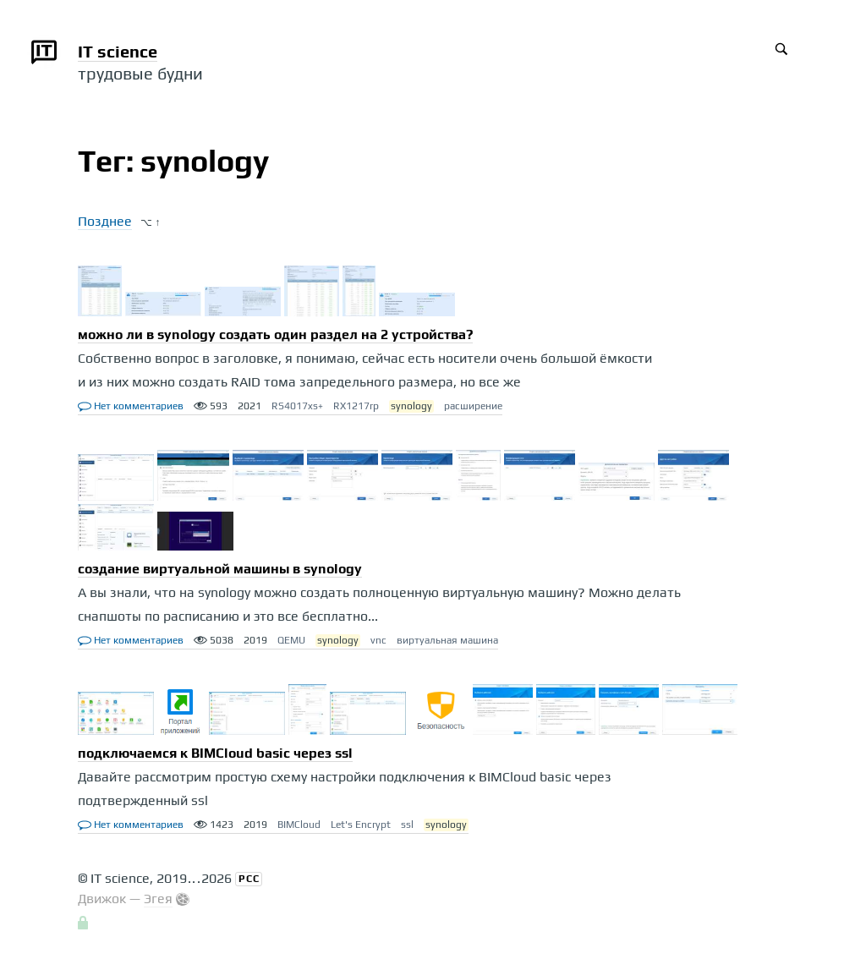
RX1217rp (356, 406)
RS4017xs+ (297, 406)
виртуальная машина (447, 640)
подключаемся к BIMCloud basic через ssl (215, 753)
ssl (407, 824)
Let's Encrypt (361, 824)
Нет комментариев (131, 406)
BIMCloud (299, 824)
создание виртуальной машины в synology (220, 569)
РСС (249, 879)
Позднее (105, 221)
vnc (378, 640)
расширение (473, 406)
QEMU (291, 640)
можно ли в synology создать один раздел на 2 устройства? (275, 334)
